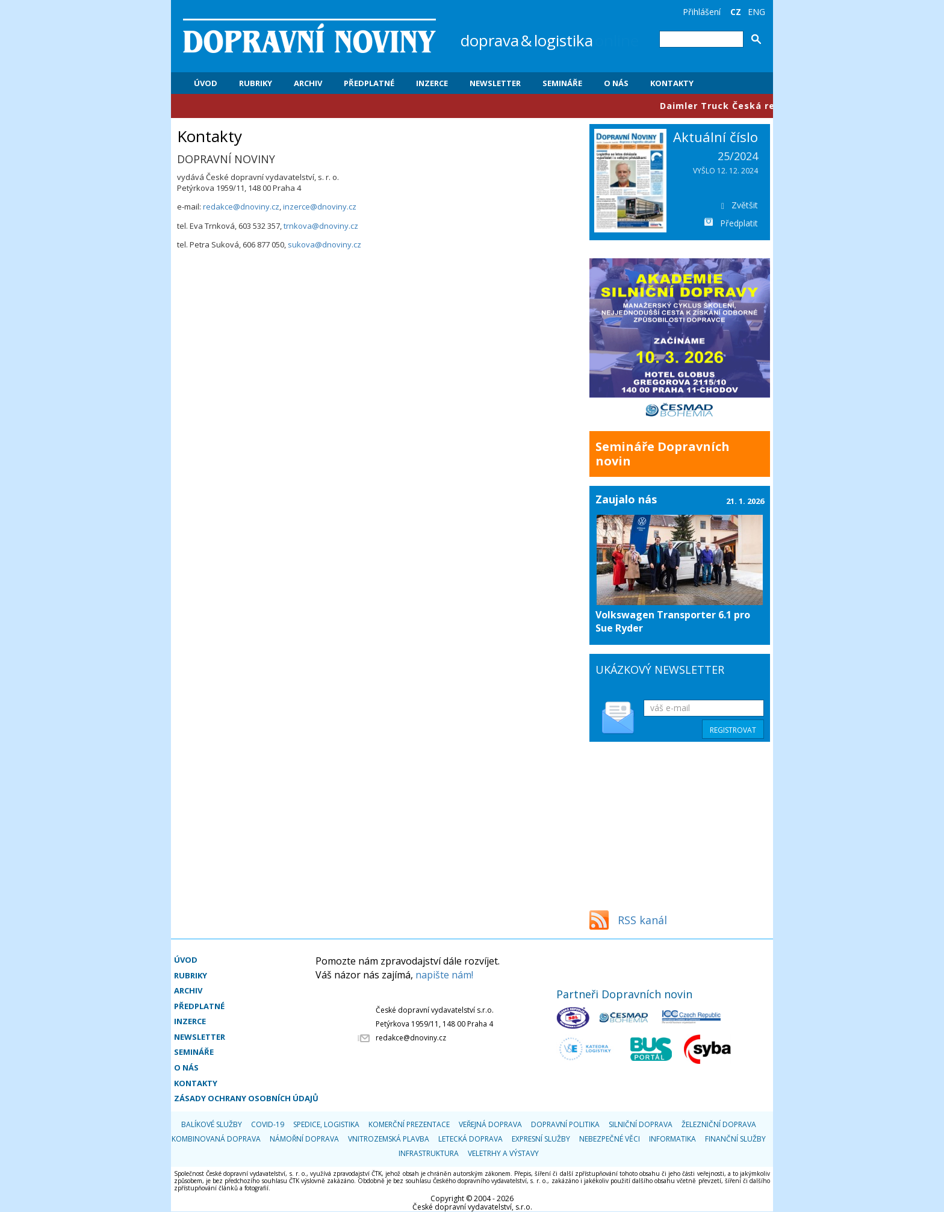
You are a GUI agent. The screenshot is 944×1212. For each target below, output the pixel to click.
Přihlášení (702, 11)
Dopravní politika (565, 1124)
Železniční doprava (719, 1124)
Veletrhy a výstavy (503, 1153)
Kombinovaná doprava (216, 1139)
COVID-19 (267, 1124)
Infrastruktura (429, 1153)
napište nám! (444, 974)
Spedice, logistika (326, 1124)
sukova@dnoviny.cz (324, 244)
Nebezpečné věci (609, 1139)
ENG (756, 11)
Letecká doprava (470, 1139)
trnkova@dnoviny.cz (320, 225)
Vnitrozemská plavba (388, 1139)
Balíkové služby (211, 1124)
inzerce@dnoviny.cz (319, 206)
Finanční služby (735, 1139)
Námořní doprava (304, 1139)
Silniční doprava (640, 1124)
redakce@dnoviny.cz (241, 206)
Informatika (672, 1139)
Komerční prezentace (409, 1124)
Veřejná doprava (490, 1124)
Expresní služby (541, 1139)
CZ (735, 11)
